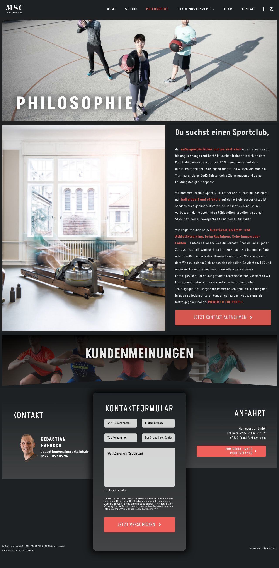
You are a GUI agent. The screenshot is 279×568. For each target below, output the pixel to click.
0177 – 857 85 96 (54, 456)
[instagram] (271, 9)
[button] (9, 558)
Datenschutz (117, 490)
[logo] (14, 6)
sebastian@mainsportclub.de (65, 452)
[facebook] (263, 9)
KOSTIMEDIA (28, 550)
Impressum (255, 548)
